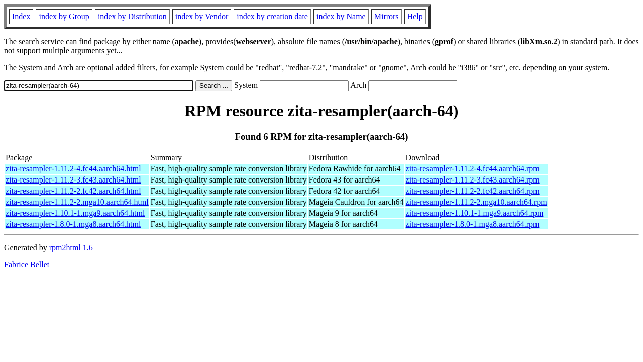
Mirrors (386, 16)
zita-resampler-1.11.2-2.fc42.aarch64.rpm (473, 191)
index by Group (64, 16)
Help (415, 16)
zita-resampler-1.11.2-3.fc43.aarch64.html (73, 179)
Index (21, 16)
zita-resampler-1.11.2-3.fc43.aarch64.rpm (473, 179)
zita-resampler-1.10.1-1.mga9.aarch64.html (75, 213)
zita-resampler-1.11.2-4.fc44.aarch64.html (73, 168)
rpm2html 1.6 (71, 247)
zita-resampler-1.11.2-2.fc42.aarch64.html (73, 191)
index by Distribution (132, 16)
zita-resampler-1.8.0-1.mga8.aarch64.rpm (473, 224)
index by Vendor (201, 16)
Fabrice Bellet (26, 264)
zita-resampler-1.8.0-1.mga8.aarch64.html (73, 224)
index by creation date (272, 16)
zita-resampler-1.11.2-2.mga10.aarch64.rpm (476, 202)
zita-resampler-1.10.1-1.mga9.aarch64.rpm (475, 213)
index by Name (341, 16)
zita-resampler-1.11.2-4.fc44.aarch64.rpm (473, 168)
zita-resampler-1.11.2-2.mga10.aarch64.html (77, 202)
